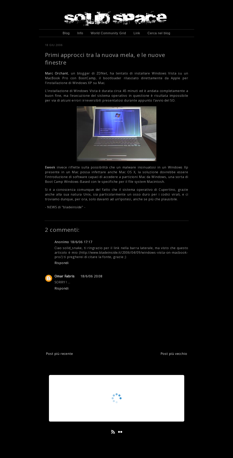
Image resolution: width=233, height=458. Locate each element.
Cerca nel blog (159, 33)
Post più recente (59, 353)
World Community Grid (108, 33)
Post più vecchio (174, 353)
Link (137, 33)
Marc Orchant (56, 73)
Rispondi (62, 263)
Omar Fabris (65, 276)
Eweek (50, 167)
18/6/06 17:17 (81, 242)
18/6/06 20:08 (91, 276)
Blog (66, 33)
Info (80, 33)
